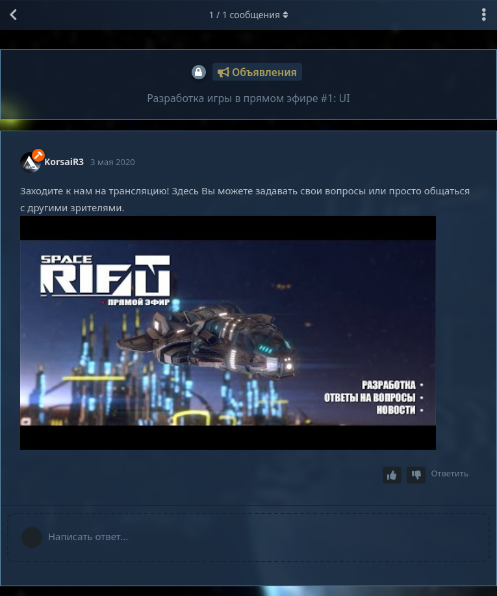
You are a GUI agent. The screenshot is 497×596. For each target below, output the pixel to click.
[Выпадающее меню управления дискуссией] (484, 15)
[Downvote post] (416, 475)
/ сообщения (248, 14)
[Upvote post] (392, 475)
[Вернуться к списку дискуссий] (13, 15)
